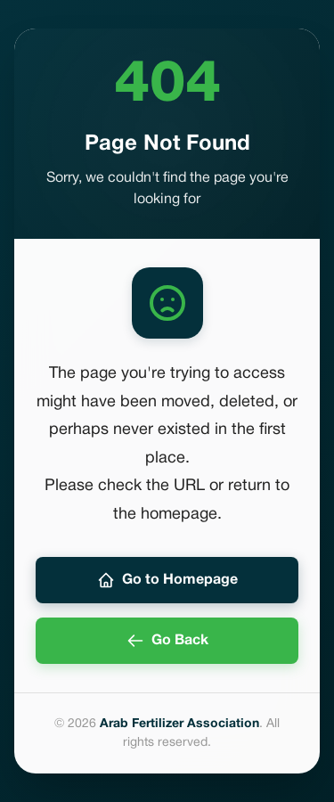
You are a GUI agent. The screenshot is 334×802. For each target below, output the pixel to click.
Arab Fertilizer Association (179, 724)
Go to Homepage (167, 580)
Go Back (167, 641)
